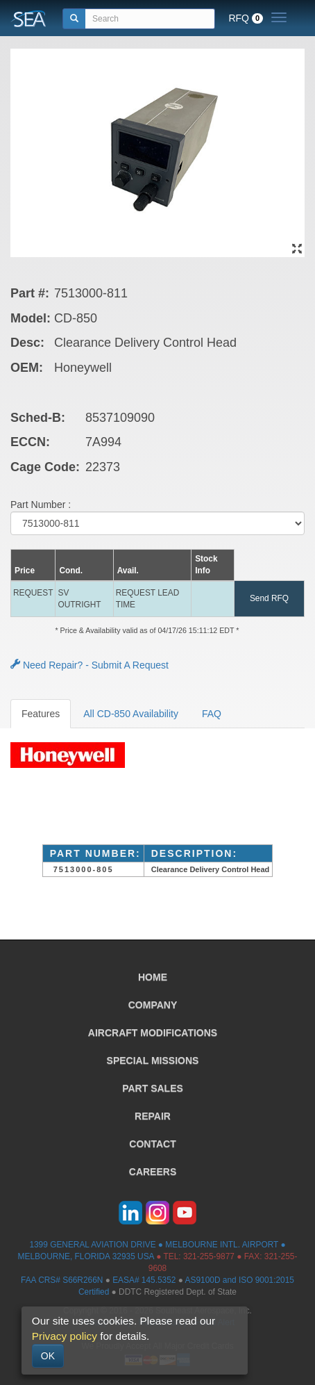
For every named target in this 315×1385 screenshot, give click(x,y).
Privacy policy (64, 1336)
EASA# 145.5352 (144, 1280)
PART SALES (152, 1088)
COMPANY (153, 1004)
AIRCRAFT (152, 1032)
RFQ (245, 18)
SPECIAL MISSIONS (153, 1060)
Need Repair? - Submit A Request (89, 665)
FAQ (211, 713)
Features (41, 713)
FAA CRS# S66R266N (62, 1280)
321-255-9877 (209, 1256)
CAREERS (152, 1171)
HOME (152, 977)
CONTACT (152, 1143)
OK (48, 1355)
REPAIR (153, 1116)
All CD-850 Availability (130, 713)
